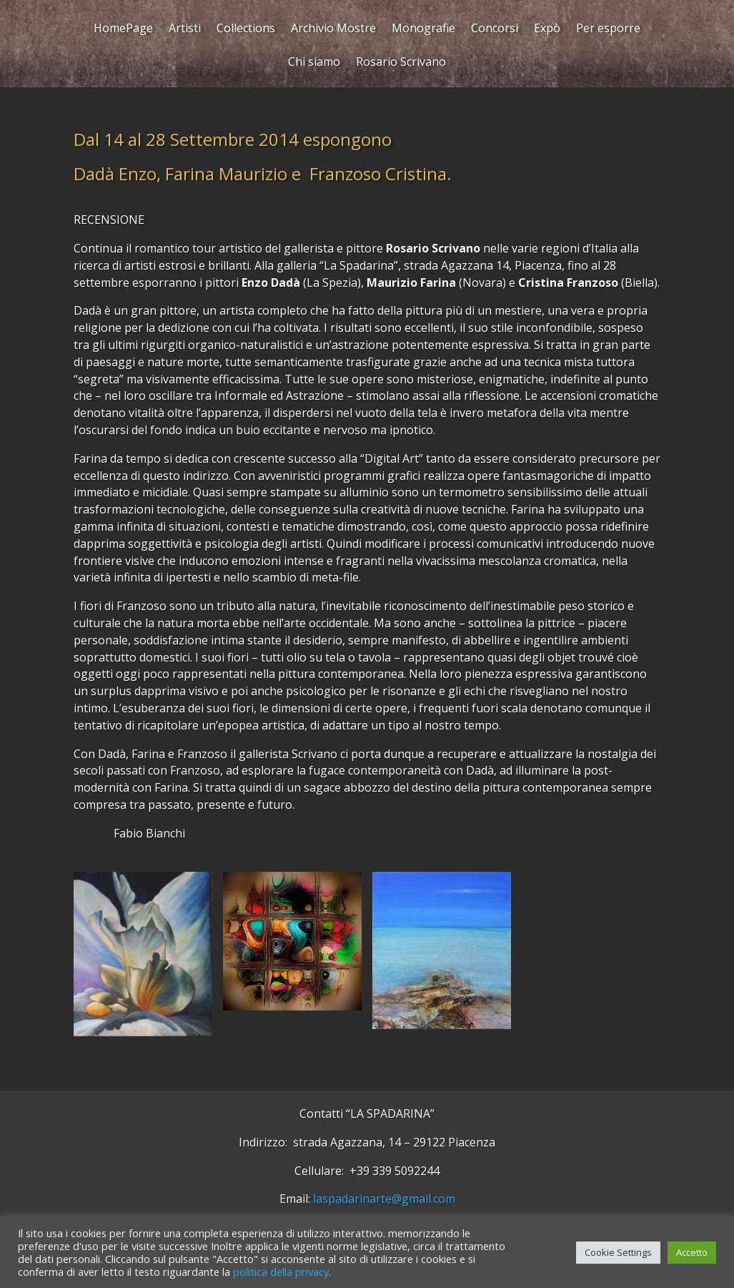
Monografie (423, 30)
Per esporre (608, 30)
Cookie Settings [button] (618, 1252)
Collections (246, 30)
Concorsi (494, 30)
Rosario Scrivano (401, 63)
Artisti (185, 30)
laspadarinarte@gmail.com (384, 1198)
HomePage (123, 30)
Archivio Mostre (333, 30)
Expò (547, 30)
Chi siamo (314, 63)
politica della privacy (281, 1271)
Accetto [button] (692, 1252)
